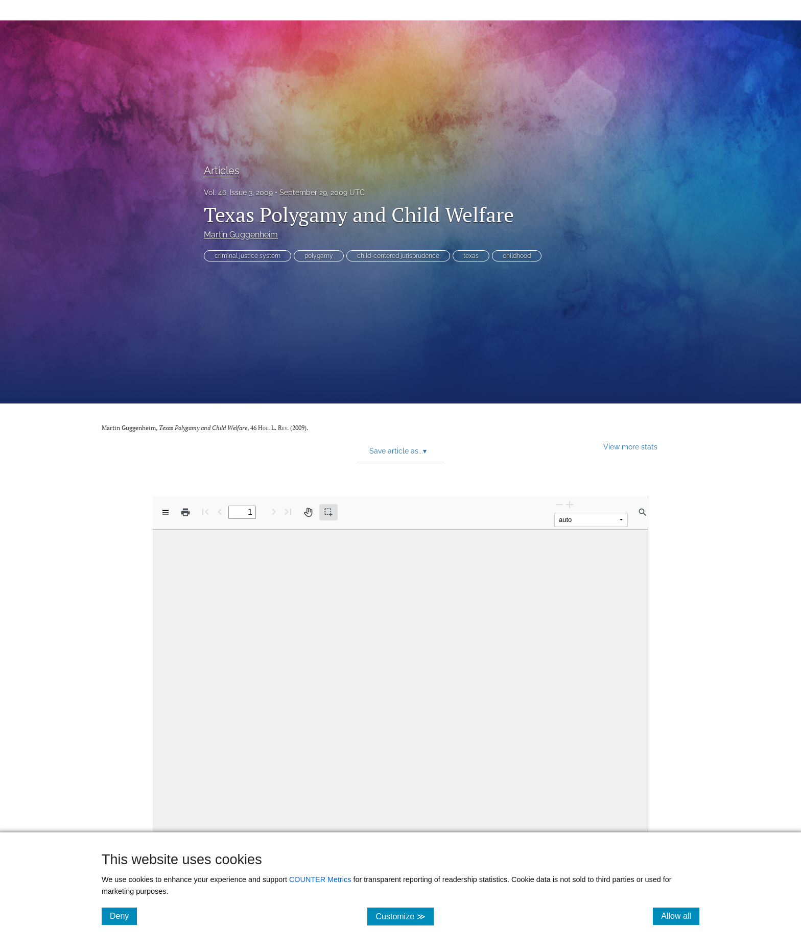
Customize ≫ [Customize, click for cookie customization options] (404, 916)
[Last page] (288, 511)
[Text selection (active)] (328, 512)
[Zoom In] (569, 504)
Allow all (680, 915)
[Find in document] (642, 512)
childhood (517, 255)
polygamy (318, 255)
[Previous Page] (220, 511)
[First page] (205, 511)
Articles (222, 170)
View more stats (630, 446)
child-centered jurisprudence (398, 255)
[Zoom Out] (559, 504)
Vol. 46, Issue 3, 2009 (238, 192)
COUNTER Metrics (320, 879)
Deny (123, 915)
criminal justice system (247, 255)
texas (471, 255)
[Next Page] (274, 511)
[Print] (185, 512)
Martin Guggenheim (241, 235)
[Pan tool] (308, 512)
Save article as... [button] (398, 451)
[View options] (165, 512)
